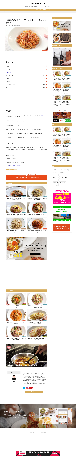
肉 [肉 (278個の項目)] (58, 169)
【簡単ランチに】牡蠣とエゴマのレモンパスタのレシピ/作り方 (37, 199)
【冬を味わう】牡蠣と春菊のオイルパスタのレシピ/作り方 (37, 215)
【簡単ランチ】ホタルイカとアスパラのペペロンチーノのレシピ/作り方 (37, 306)
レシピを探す (27, 6)
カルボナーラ (15, 25)
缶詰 (18, 25)
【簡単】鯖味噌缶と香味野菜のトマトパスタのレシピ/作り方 (37, 231)
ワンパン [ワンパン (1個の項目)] (55, 172)
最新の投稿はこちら (34, 391)
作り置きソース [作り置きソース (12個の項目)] (62, 182)
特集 (32, 6)
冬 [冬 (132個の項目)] (54, 177)
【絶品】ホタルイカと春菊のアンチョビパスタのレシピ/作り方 (16, 339)
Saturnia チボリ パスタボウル (15, 165)
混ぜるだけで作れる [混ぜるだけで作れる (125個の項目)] (64, 169)
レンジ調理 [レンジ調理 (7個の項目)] (56, 185)
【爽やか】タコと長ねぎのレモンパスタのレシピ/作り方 (16, 215)
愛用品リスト (36, 6)
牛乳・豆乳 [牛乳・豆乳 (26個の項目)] (56, 182)
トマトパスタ (11, 11)
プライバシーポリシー (34, 432)
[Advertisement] (26, 98)
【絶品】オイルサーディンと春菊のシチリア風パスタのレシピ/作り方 (16, 199)
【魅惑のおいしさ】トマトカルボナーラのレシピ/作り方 (24, 11)
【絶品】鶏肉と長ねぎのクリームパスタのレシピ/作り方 (16, 231)
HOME (6, 11)
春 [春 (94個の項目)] (60, 174)
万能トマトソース (10, 72)
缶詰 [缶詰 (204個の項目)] (58, 177)
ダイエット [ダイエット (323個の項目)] (56, 174)
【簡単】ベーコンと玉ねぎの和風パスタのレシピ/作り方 (37, 339)
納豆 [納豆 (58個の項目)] (67, 177)
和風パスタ (45, 336)
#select (41, 6)
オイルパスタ (24, 196)
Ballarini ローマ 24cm (16, 164)
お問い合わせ (47, 6)
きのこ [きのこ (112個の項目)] (62, 177)
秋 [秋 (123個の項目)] (67, 174)
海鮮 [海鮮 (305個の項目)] (55, 169)
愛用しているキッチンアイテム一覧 (27, 176)
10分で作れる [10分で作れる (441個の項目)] (62, 172)
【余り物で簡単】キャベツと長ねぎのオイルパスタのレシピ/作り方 (37, 323)
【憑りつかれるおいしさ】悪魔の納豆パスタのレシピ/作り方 (16, 306)
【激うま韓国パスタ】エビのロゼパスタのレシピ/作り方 (16, 323)
